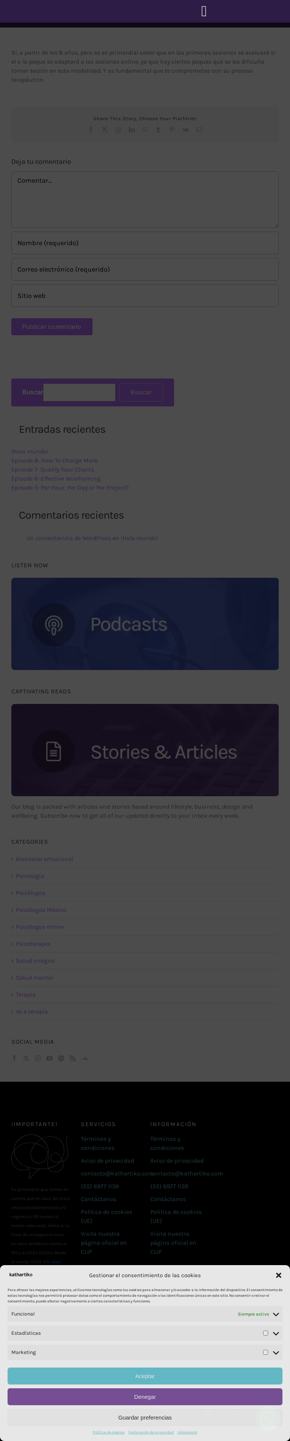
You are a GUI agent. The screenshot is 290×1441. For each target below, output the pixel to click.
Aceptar (145, 1376)
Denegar (145, 1397)
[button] (278, 1275)
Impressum (187, 1432)
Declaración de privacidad (151, 1432)
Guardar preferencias (145, 1417)
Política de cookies (109, 1432)
